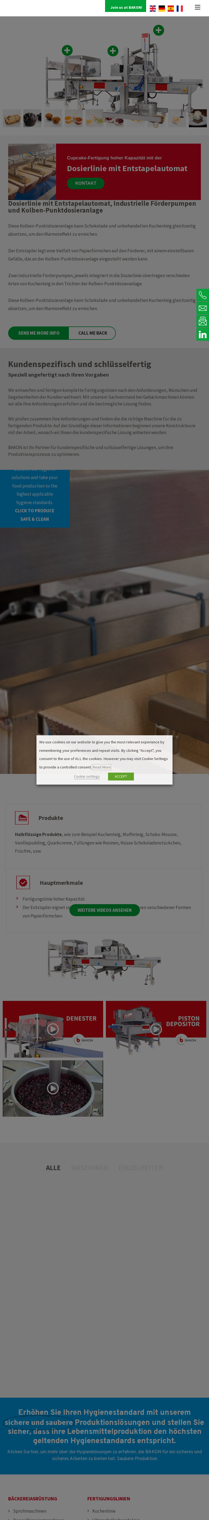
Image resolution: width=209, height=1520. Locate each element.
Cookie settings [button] (87, 776)
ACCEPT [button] (121, 776)
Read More (102, 767)
